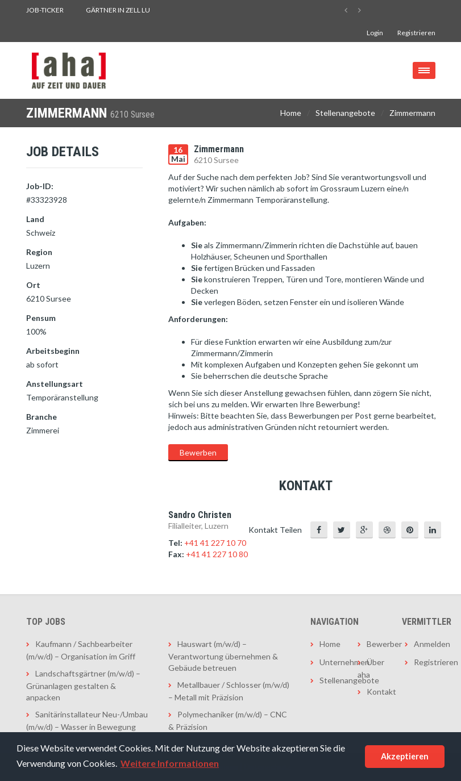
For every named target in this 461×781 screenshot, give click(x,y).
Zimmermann (412, 113)
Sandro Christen (199, 514)
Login (375, 32)
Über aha (371, 668)
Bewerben (198, 452)
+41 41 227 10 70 (215, 543)
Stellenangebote (345, 113)
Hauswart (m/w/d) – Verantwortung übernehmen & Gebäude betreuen (223, 656)
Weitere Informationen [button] (170, 763)
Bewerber (377, 644)
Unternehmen (329, 662)
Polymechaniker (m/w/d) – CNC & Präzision (227, 720)
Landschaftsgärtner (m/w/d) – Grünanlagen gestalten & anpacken (83, 685)
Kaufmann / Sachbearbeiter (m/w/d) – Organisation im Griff (80, 650)
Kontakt (377, 691)
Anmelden (424, 644)
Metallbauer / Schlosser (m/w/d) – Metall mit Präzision (228, 691)
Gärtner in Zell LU (118, 10)
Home (290, 113)
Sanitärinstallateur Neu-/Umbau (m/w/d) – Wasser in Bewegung (87, 720)
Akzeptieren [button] (405, 756)
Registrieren (416, 32)
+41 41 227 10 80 (217, 554)
